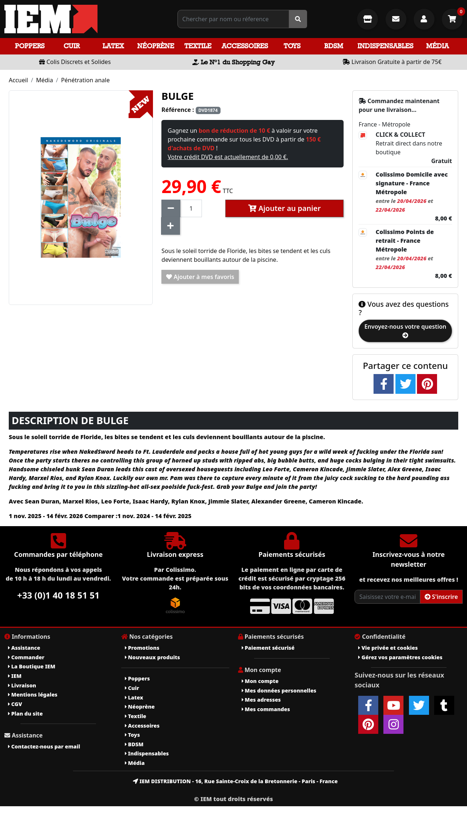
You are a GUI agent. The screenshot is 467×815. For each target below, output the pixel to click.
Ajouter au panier (284, 208)
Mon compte (260, 681)
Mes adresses (261, 699)
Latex (113, 46)
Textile (197, 46)
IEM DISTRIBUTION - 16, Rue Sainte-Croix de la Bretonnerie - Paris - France (235, 781)
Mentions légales (32, 694)
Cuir (72, 46)
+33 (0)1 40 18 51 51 (58, 595)
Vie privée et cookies (388, 647)
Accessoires (245, 46)
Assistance (24, 647)
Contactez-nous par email (44, 746)
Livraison (22, 685)
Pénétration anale (85, 80)
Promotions (142, 647)
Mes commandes (266, 709)
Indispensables (385, 46)
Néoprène (155, 46)
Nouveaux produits (152, 657)
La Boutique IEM (31, 666)
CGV (15, 704)
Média (437, 46)
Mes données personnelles (279, 690)
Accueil (18, 80)
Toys (292, 46)
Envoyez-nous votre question (405, 330)
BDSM (333, 46)
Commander (26, 657)
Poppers (30, 46)
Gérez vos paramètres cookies (400, 657)
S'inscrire (441, 597)
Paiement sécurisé (268, 647)
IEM (15, 675)
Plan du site (25, 713)
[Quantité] (191, 208)
